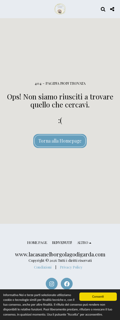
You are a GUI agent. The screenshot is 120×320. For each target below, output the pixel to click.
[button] (7, 8)
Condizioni (43, 267)
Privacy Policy (71, 267)
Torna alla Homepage (60, 141)
